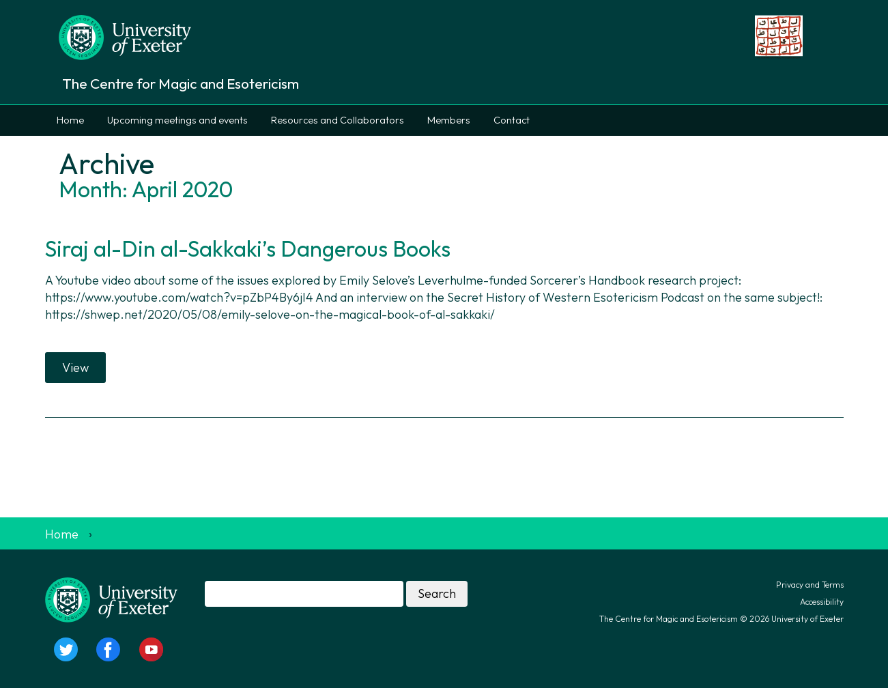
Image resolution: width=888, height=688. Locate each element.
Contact (511, 120)
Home (70, 120)
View (75, 367)
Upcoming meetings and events (177, 120)
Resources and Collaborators (337, 120)
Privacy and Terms (810, 584)
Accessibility (822, 602)
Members (448, 120)
